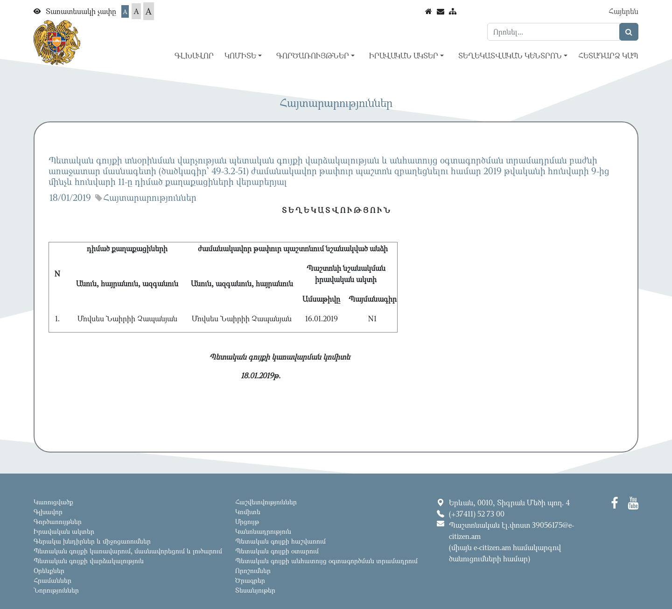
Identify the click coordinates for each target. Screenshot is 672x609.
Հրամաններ (52, 580)
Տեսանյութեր (255, 590)
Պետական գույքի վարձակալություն (89, 560)
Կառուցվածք (53, 501)
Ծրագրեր (250, 580)
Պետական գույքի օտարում (277, 550)
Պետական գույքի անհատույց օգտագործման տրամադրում (326, 560)
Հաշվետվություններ (266, 501)
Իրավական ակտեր (64, 531)
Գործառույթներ (58, 521)
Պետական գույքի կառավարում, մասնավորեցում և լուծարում (128, 550)
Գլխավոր (194, 55)
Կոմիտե (247, 511)
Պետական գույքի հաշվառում (280, 541)
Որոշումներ (253, 570)
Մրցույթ (247, 521)
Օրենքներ (49, 570)
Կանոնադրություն (263, 531)
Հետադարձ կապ (608, 55)
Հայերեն (623, 11)
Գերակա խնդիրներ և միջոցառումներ (92, 541)
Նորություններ (56, 590)
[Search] (553, 32)
